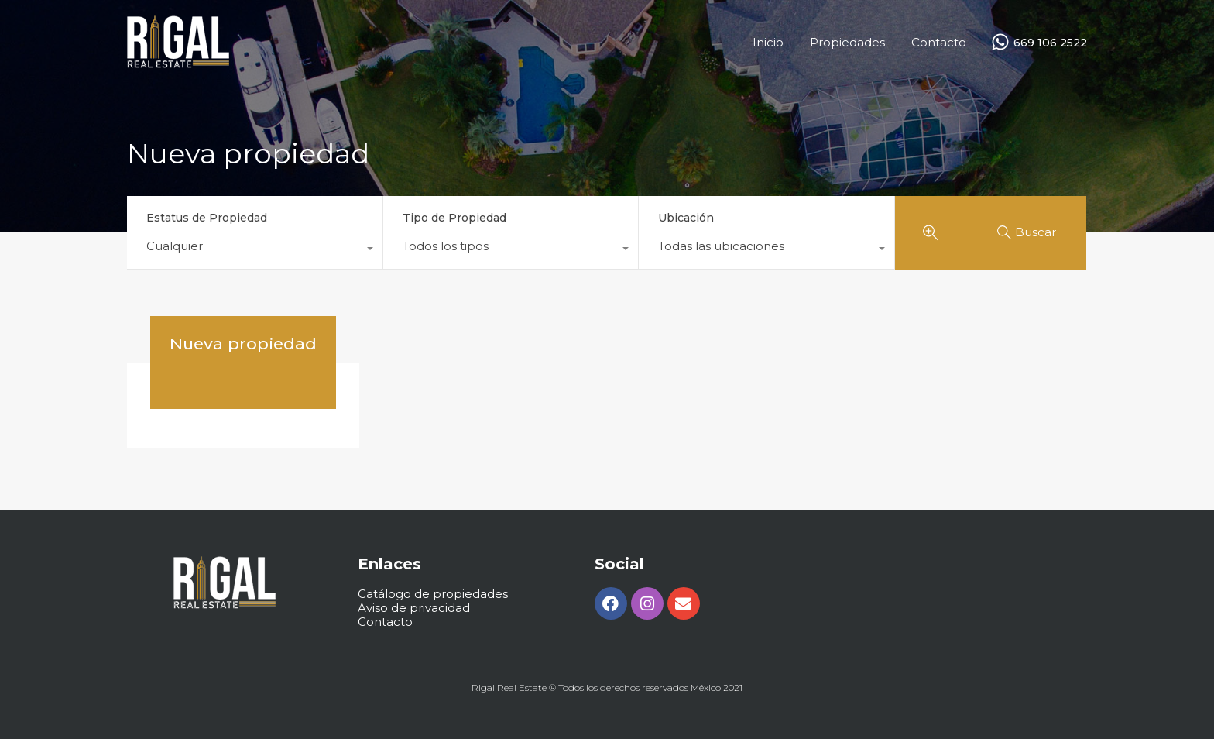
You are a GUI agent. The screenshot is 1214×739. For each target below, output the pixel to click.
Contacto (938, 42)
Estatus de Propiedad (206, 218)
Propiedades (847, 42)
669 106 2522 (1050, 43)
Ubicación (686, 218)
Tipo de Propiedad (454, 218)
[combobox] (254, 250)
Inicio (768, 42)
